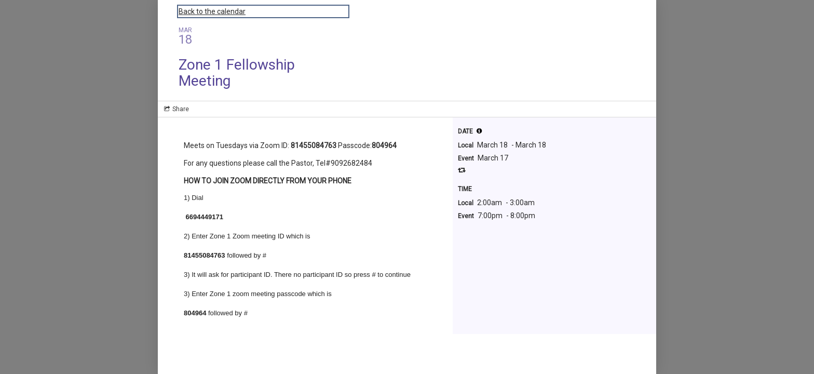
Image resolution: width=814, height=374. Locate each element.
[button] (479, 131)
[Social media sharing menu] (175, 109)
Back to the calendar (212, 11)
